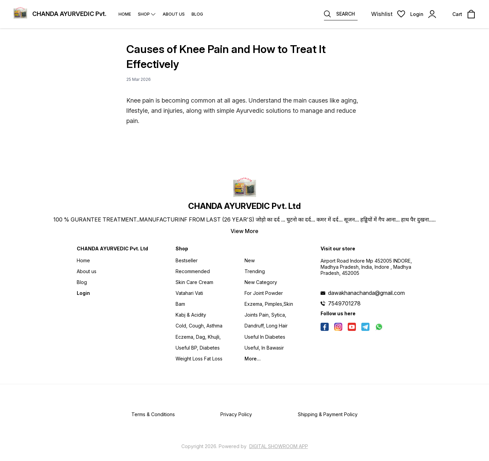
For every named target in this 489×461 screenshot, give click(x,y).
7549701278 (344, 303)
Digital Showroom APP (278, 446)
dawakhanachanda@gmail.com (366, 293)
